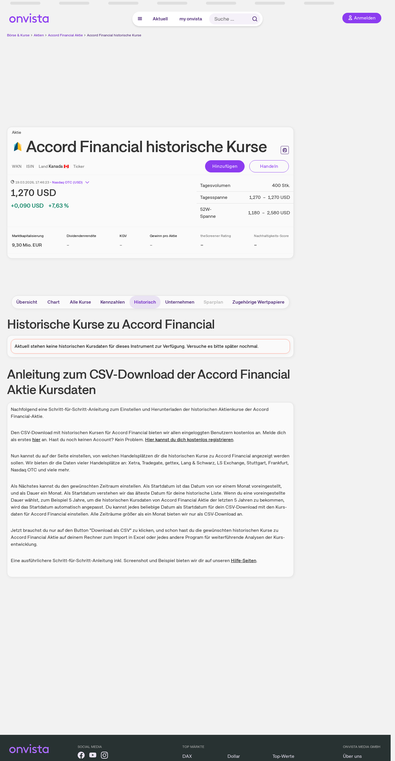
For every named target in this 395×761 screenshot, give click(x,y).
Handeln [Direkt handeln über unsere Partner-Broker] (269, 166)
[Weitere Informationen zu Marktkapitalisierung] (27, 245)
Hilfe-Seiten (243, 560)
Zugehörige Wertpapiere (258, 302)
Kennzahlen (112, 302)
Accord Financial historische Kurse (114, 35)
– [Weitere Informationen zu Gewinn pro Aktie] (151, 245)
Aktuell (160, 19)
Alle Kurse (80, 302)
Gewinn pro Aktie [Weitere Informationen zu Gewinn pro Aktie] (163, 236)
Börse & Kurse (18, 35)
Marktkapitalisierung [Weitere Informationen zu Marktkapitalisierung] (28, 236)
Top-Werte (283, 756)
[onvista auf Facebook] (81, 756)
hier (36, 439)
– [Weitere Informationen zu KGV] (121, 245)
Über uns (352, 756)
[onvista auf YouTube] (92, 756)
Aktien (39, 35)
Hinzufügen (225, 166)
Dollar (233, 756)
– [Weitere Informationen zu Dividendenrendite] (68, 245)
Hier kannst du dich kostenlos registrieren (189, 439)
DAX (187, 756)
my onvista (190, 19)
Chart (53, 302)
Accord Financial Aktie (65, 35)
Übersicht (26, 302)
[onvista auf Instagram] (104, 756)
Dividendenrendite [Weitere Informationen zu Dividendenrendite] (81, 236)
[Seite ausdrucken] (285, 150)
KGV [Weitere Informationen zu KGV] (123, 236)
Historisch (145, 302)
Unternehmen (179, 302)
